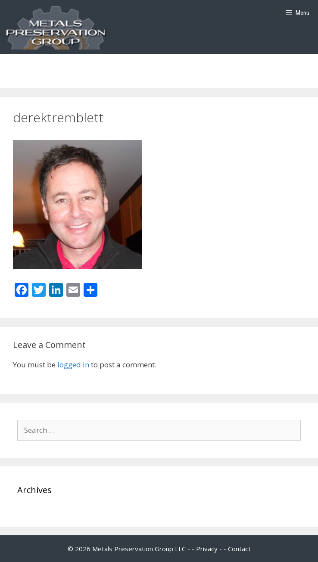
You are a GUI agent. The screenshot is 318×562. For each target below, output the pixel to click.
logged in (73, 364)
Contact (239, 548)
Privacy (207, 548)
